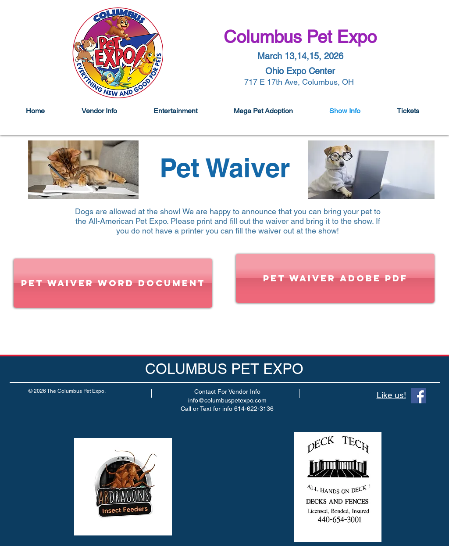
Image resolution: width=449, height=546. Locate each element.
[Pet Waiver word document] (113, 283)
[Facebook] (418, 395)
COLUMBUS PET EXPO (224, 368)
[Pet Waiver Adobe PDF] (335, 278)
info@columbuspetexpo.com (227, 400)
